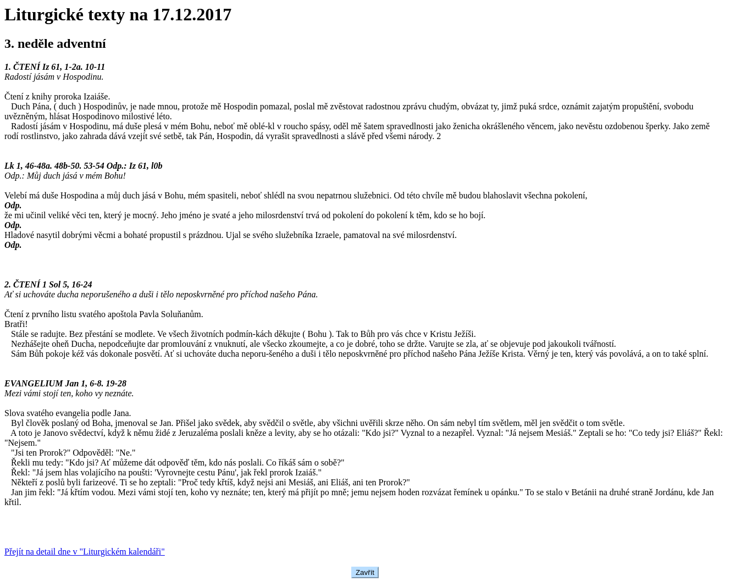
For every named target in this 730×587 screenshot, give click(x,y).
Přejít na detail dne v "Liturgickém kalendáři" (84, 551)
